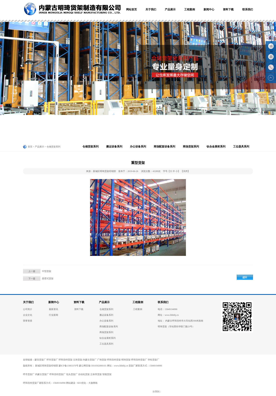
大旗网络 (93, 383)
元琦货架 (77, 359)
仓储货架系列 (90, 146)
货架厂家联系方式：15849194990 (145, 365)
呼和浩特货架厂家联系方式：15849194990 (44, 383)
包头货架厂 (72, 374)
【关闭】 (185, 171)
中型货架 (46, 271)
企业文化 (27, 315)
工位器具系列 (241, 146)
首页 (30, 146)
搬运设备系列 (114, 146)
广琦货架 (101, 359)
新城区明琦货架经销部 (46, 365)
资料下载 (79, 302)
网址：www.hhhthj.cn (117, 365)
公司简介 (27, 309)
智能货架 (107, 374)
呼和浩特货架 (65, 359)
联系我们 (163, 302)
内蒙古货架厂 (90, 359)
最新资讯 (53, 309)
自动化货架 (84, 374)
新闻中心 (53, 302)
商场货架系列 (191, 146)
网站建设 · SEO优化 (76, 383)
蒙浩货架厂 (40, 359)
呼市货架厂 (52, 359)
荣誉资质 (27, 320)
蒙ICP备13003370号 (68, 365)
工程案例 (137, 302)
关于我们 (28, 302)
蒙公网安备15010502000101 (93, 365)
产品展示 (104, 302)
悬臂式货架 (47, 278)
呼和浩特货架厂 (139, 359)
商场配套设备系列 (164, 146)
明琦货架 (126, 359)
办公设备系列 (138, 146)
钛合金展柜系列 (216, 146)
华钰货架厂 (153, 359)
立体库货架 (96, 374)
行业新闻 (53, 315)
